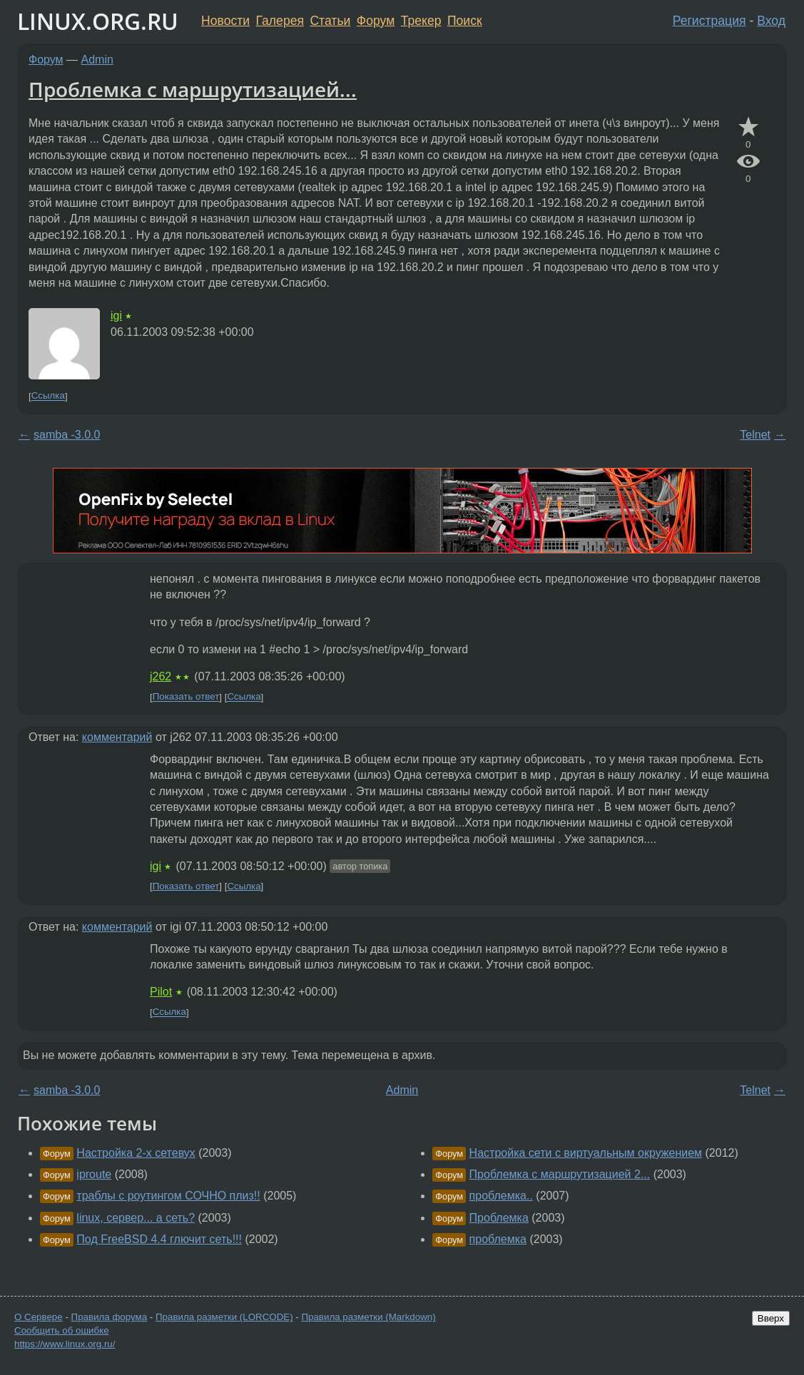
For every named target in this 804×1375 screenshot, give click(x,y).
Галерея (280, 21)
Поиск (464, 21)
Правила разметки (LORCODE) (224, 1317)
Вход (771, 21)
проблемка (497, 1239)
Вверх (771, 1318)
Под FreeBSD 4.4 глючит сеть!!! (159, 1239)
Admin (97, 59)
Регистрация (709, 21)
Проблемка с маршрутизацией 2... (560, 1174)
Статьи (330, 21)
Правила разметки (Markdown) (368, 1317)
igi (116, 316)
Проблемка (499, 1218)
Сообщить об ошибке (61, 1330)
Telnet (755, 435)
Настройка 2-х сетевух (135, 1153)
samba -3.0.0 (67, 435)
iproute (93, 1174)
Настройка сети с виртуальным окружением (585, 1153)
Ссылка (48, 396)
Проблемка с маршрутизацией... (193, 89)
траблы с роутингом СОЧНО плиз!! (168, 1196)
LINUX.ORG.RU (97, 21)
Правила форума (109, 1317)
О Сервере (38, 1317)
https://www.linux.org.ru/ (64, 1344)
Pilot (161, 992)
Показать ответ (186, 697)
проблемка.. (501, 1196)
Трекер (421, 21)
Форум (376, 21)
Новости (225, 21)
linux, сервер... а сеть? (135, 1218)
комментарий (117, 737)
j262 (160, 676)
